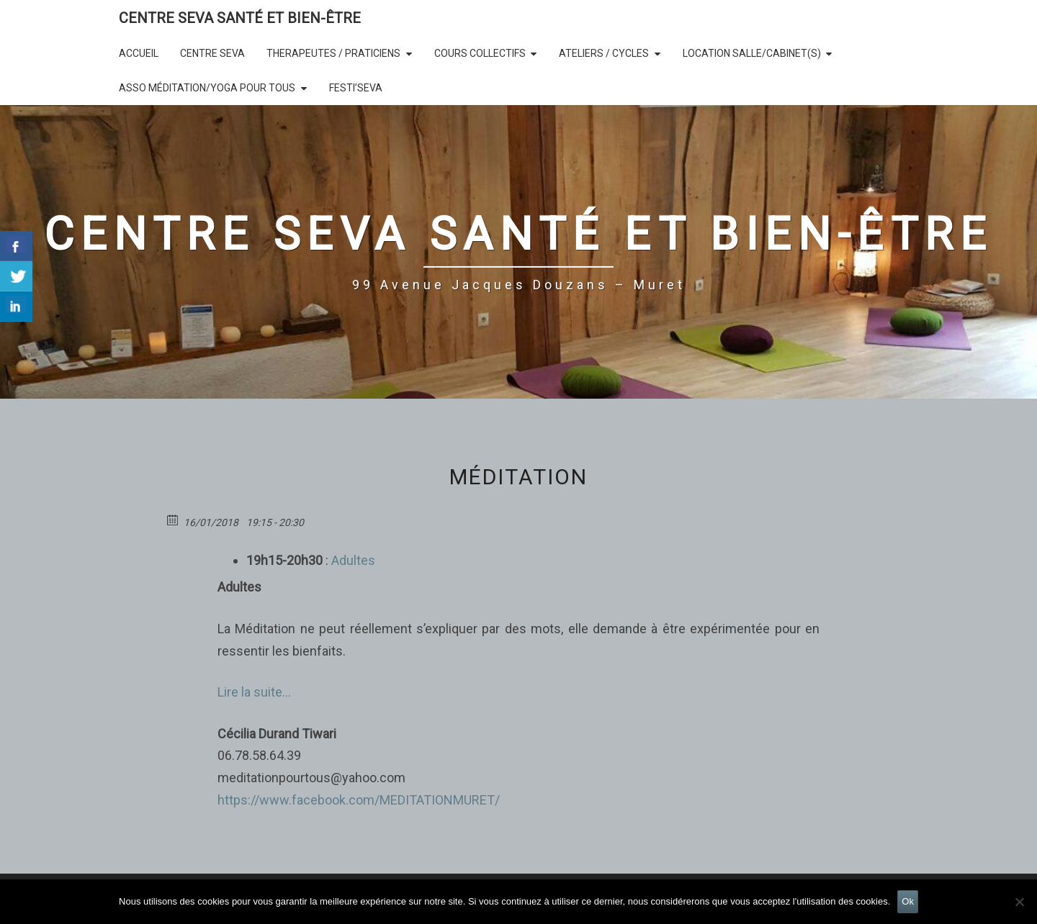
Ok (908, 901)
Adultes (351, 560)
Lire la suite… (254, 691)
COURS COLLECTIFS (480, 53)
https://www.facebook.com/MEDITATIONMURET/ (358, 799)
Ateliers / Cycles (604, 53)
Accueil (138, 53)
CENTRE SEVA (212, 53)
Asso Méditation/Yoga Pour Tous (207, 88)
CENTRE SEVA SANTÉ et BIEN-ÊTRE (240, 18)
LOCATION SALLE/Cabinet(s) (752, 53)
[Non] (1019, 901)
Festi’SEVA (355, 88)
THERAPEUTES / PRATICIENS (333, 53)
